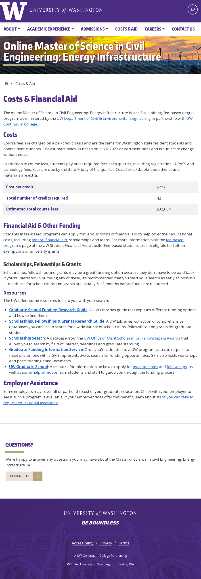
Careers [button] (153, 29)
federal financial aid (49, 239)
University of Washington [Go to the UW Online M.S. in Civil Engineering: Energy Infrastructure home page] (14, 10)
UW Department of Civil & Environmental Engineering (104, 118)
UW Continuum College (93, 555)
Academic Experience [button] (48, 29)
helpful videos (45, 372)
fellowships (177, 366)
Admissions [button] (93, 29)
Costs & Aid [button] (126, 29)
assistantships (145, 366)
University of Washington (66, 10)
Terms (123, 543)
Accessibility (83, 543)
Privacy (105, 543)
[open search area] (193, 9)
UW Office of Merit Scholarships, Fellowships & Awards (132, 338)
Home (6, 81)
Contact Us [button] (183, 29)
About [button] (10, 29)
